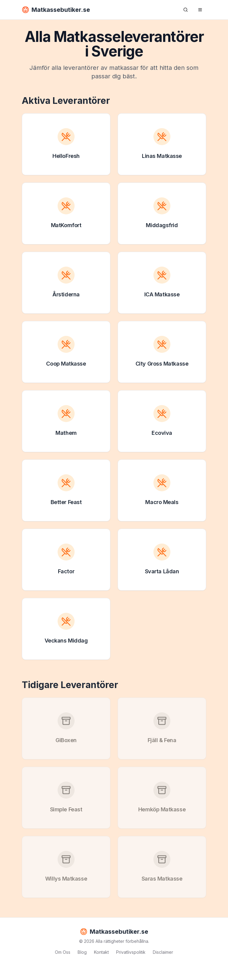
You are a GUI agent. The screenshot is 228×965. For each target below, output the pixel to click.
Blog (82, 952)
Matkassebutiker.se (56, 9)
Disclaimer (163, 952)
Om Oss (62, 952)
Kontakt (101, 952)
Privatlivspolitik (131, 952)
